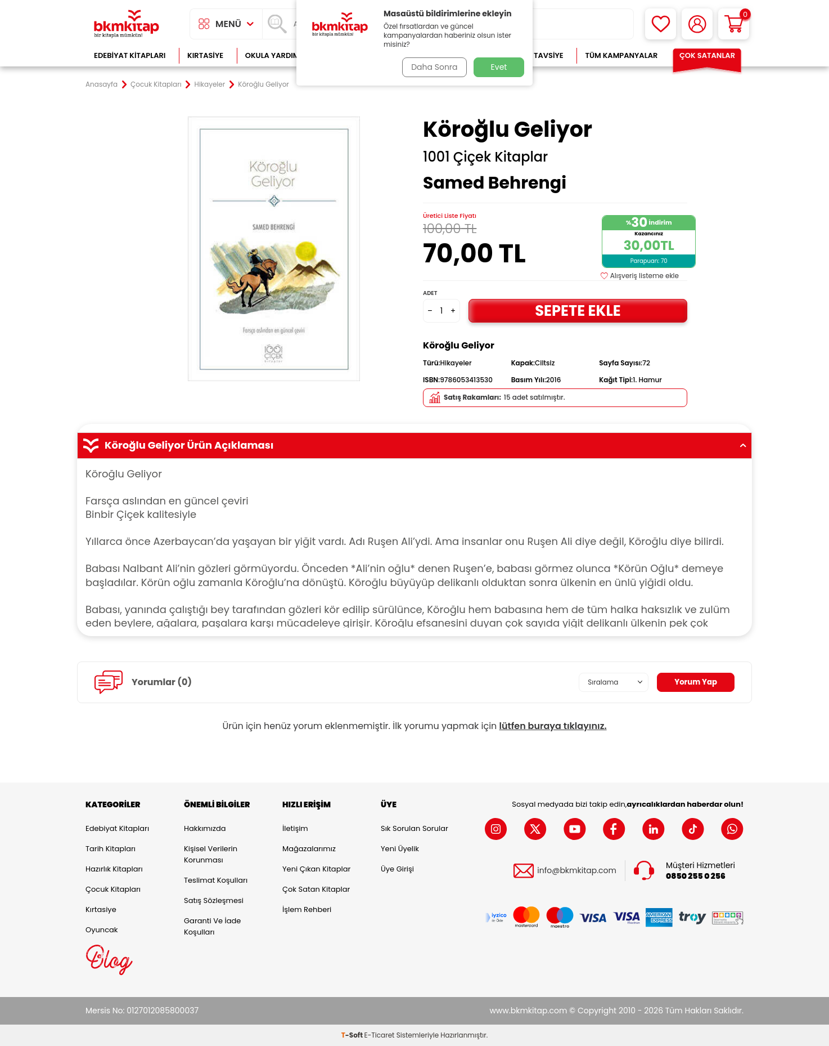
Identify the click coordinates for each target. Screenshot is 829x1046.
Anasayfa (101, 84)
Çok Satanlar (707, 55)
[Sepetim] (733, 23)
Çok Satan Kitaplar (316, 889)
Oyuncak (101, 929)
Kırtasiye (205, 55)
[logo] (126, 23)
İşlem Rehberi (306, 909)
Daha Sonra (433, 67)
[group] (274, 249)
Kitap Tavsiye (537, 55)
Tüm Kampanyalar (621, 55)
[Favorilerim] (660, 23)
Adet (430, 293)
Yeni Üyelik (400, 848)
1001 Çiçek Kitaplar (485, 157)
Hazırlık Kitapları (114, 869)
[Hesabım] (697, 23)
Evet (499, 67)
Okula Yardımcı (276, 55)
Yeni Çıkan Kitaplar (316, 869)
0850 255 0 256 (696, 876)
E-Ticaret (379, 1035)
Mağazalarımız (309, 848)
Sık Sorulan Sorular (414, 828)
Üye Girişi (397, 869)
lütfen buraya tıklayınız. (553, 725)
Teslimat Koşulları (215, 880)
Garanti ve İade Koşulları (212, 926)
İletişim (295, 828)
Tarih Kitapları (110, 848)
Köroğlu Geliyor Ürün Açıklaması (414, 445)
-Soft (352, 1035)
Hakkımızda (205, 828)
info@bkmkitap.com (576, 870)
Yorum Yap (694, 681)
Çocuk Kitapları (156, 84)
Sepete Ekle (578, 310)
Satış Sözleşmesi (214, 900)
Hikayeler (210, 84)
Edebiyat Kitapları (129, 55)
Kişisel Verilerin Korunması (210, 854)
